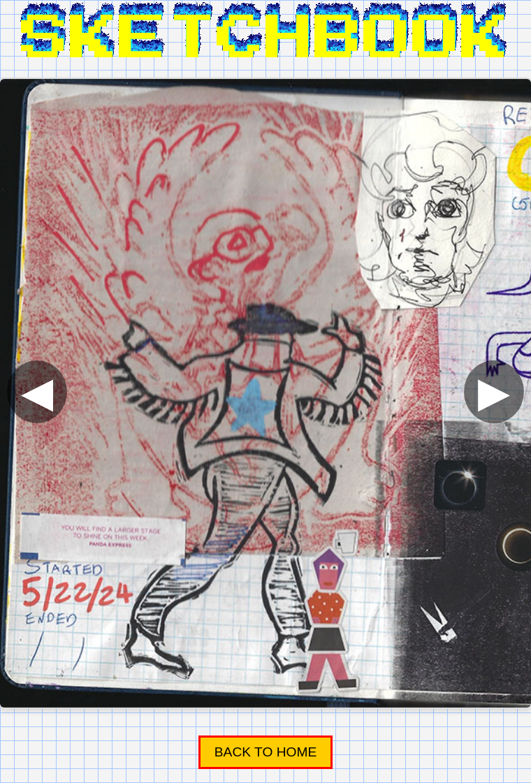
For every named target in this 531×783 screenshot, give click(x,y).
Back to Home (265, 752)
